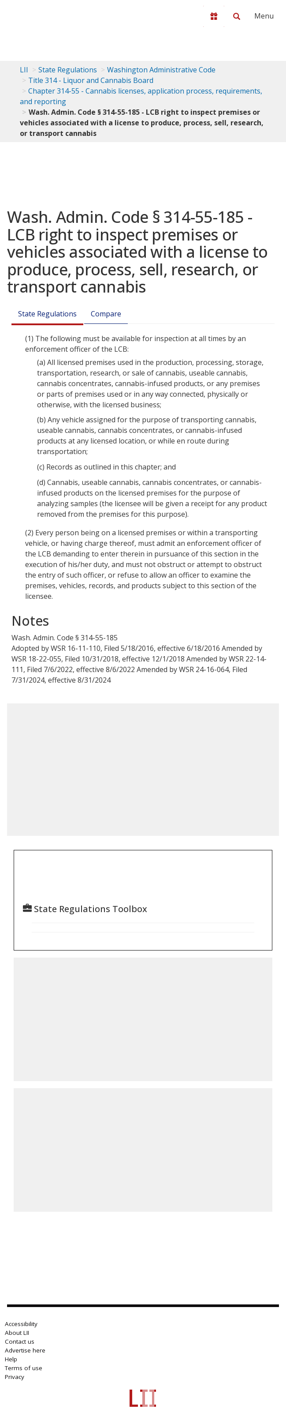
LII (24, 70)
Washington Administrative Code (161, 70)
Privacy (14, 1377)
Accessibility (21, 1324)
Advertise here (25, 1350)
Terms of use (23, 1368)
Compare (106, 314)
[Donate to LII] (213, 16)
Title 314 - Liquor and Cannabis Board (90, 80)
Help (11, 1359)
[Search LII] (236, 16)
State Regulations (67, 70)
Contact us (19, 1341)
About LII (17, 1333)
